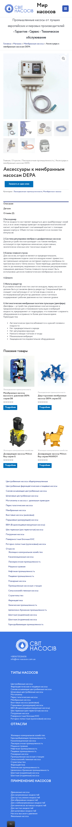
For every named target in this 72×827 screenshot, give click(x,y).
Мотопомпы (16, 694)
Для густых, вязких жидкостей (25, 797)
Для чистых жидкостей (22, 808)
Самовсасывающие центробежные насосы (31, 689)
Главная (6, 160)
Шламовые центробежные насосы (27, 692)
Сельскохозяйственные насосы (26, 759)
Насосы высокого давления (24, 813)
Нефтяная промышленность (24, 748)
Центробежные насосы (22, 684)
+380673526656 (19, 656)
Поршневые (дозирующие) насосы (27, 705)
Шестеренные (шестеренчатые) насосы (29, 710)
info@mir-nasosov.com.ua (23, 659)
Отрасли (16, 160)
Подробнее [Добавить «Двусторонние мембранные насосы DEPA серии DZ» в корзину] (44, 407)
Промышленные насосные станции (27, 756)
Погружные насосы (20, 713)
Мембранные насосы (34, 43)
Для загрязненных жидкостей (25, 795)
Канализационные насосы (23, 740)
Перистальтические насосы (24, 697)
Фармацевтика (18, 764)
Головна (7, 43)
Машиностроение (19, 746)
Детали (7, 208)
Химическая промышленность (25, 767)
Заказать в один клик (19, 184)
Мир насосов (46, 8)
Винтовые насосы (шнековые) (25, 702)
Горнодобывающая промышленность (28, 738)
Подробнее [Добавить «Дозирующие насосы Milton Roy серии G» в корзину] (10, 465)
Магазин (17, 43)
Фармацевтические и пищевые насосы (29, 686)
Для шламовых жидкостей (23, 811)
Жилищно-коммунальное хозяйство (28, 735)
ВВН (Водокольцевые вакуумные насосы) (30, 708)
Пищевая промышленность (23, 751)
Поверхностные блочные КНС (25, 716)
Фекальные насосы (20, 816)
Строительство (18, 762)
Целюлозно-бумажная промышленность (30, 770)
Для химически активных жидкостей (28, 805)
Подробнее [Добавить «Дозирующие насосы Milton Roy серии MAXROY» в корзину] (44, 465)
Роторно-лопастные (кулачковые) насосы (31, 718)
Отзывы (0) (8, 213)
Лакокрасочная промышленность (38, 160)
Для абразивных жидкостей (24, 800)
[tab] (36, 204)
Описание (8, 203)
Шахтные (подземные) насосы (25, 775)
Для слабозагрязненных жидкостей (28, 802)
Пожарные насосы (19, 754)
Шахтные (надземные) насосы (25, 773)
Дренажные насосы (20, 792)
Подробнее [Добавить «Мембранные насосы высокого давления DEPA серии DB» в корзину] (10, 407)
